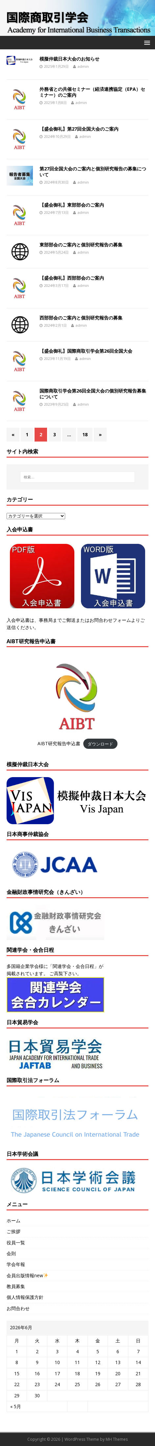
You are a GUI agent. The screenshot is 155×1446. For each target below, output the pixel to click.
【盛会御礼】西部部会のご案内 (71, 278)
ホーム (13, 1220)
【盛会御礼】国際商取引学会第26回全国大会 (85, 351)
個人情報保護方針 (25, 1297)
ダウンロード (100, 744)
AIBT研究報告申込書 (59, 743)
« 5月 (15, 1406)
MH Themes (117, 1439)
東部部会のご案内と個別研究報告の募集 (80, 244)
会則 (11, 1253)
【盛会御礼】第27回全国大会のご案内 (78, 129)
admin (83, 66)
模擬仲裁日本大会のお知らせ (69, 59)
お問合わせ (18, 1308)
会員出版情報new (27, 1275)
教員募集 (16, 1286)
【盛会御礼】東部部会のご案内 (71, 205)
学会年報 (16, 1264)
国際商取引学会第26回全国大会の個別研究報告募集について (92, 394)
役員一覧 (16, 1242)
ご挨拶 (13, 1231)
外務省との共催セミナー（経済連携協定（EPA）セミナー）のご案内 (92, 92)
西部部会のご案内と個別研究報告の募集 (80, 318)
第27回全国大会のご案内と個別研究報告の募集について (92, 171)
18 (85, 434)
